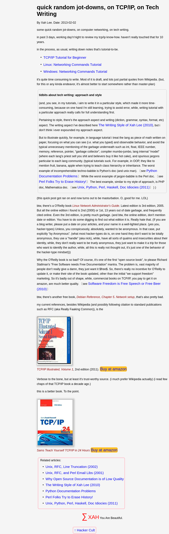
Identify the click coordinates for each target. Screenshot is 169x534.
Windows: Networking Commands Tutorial (75, 71)
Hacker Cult (86, 530)
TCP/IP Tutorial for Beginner (64, 57)
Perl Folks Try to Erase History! (62, 181)
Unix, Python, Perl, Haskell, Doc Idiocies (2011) (113, 187)
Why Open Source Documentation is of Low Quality (85, 479)
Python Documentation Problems (71, 491)
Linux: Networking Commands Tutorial (72, 64)
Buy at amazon (113, 369)
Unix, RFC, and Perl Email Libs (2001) (75, 473)
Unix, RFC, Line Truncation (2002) (72, 467)
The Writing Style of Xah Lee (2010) (126, 125)
